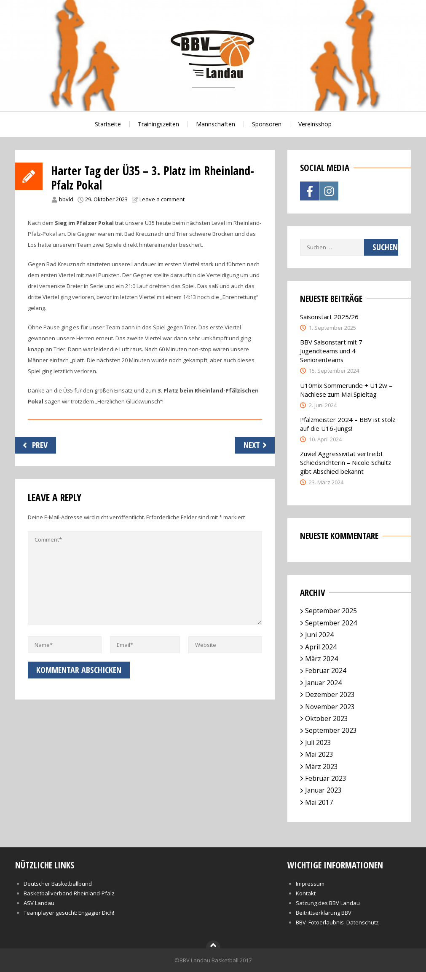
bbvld (66, 199)
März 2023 (321, 766)
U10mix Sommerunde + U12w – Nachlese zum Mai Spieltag (346, 389)
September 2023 (331, 730)
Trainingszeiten (158, 124)
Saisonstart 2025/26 (329, 316)
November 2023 (330, 706)
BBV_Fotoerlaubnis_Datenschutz (337, 922)
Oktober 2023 (326, 718)
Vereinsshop (315, 124)
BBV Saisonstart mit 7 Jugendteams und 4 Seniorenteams (331, 351)
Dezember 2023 (330, 694)
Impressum (310, 883)
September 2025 (331, 610)
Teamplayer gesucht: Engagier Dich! (69, 912)
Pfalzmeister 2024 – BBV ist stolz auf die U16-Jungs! (347, 424)
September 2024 (331, 623)
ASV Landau (39, 903)
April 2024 (321, 647)
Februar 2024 (325, 670)
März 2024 (321, 658)
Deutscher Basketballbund (58, 883)
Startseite (108, 124)
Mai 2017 (319, 802)
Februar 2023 (325, 778)
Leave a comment (162, 199)
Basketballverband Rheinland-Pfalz (69, 893)
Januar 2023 (323, 790)
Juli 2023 (318, 742)
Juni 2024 (319, 634)
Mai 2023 (319, 754)
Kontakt (306, 893)
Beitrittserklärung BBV (323, 912)
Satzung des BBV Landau (328, 903)
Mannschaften (215, 124)
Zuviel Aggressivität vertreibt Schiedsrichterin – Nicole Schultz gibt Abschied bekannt (345, 462)
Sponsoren (266, 124)
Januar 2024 (323, 682)
